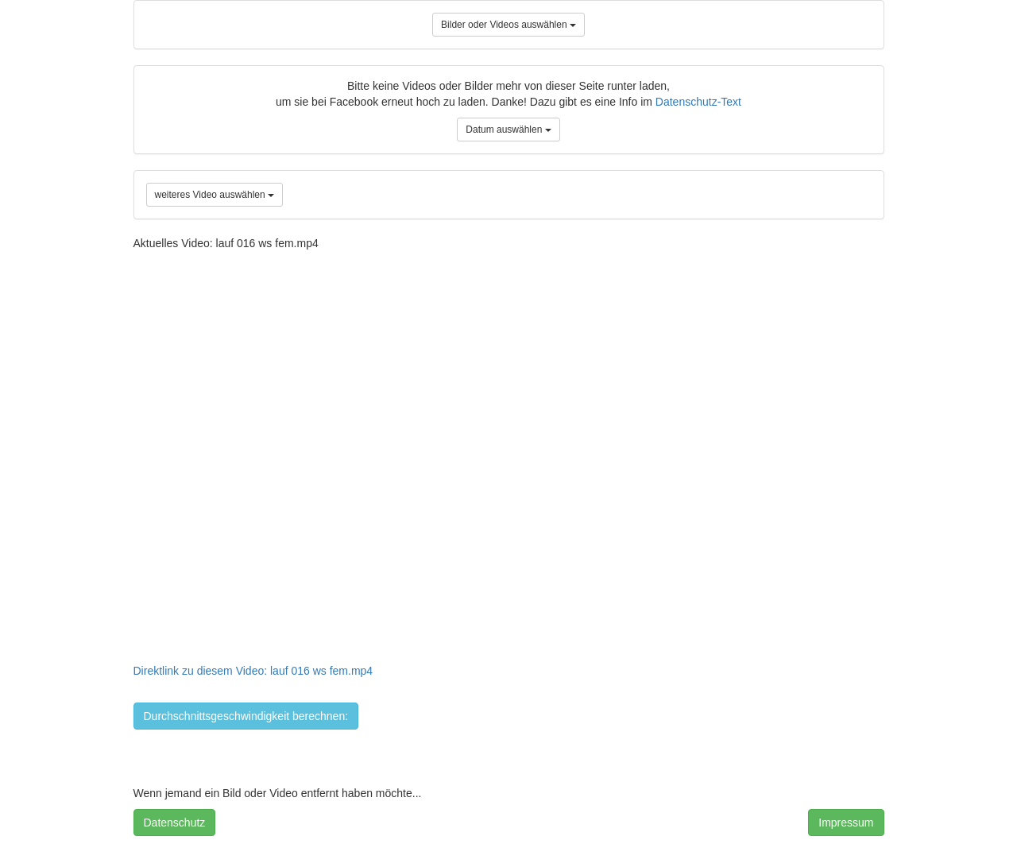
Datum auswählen (508, 129)
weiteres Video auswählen (215, 194)
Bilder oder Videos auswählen (508, 24)
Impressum (845, 822)
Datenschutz (175, 822)
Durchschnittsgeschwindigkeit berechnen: (246, 716)
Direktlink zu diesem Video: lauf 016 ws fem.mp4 (253, 670)
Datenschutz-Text (698, 101)
